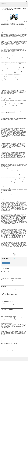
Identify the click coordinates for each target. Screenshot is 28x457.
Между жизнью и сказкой (6, 323)
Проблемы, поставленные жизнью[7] (9, 316)
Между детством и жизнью (7, 329)
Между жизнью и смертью (7, 301)
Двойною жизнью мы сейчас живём (9, 343)
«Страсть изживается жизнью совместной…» (11, 278)
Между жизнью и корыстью (7, 336)
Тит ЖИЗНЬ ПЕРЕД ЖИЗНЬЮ (8, 350)
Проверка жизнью (5, 271)
